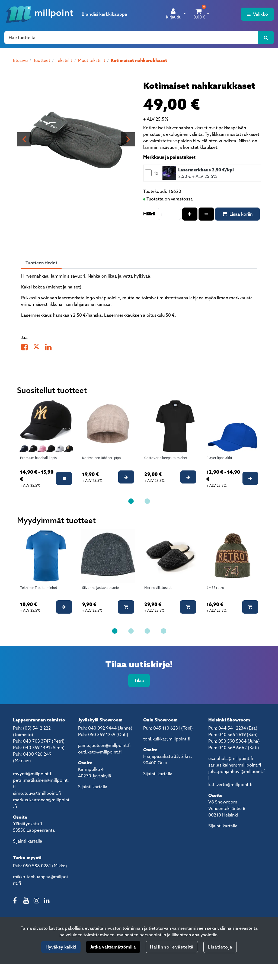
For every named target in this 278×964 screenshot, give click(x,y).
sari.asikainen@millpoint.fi (234, 765)
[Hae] (131, 37)
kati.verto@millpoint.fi (230, 784)
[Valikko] (257, 14)
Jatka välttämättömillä (113, 947)
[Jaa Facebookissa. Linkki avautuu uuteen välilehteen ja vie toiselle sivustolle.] (27, 348)
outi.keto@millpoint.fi (100, 752)
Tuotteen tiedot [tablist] (41, 262)
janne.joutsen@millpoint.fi (104, 745)
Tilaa (139, 680)
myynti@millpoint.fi (32, 773)
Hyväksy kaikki (61, 947)
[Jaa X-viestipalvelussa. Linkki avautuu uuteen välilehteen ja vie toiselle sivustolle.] (39, 348)
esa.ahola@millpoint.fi (230, 758)
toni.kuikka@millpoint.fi (166, 739)
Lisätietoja (220, 947)
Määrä (149, 213)
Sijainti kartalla (27, 841)
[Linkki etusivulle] (40, 14)
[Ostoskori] (199, 14)
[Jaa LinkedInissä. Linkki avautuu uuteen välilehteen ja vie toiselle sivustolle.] (50, 348)
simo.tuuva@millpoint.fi (37, 793)
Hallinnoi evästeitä (172, 947)
